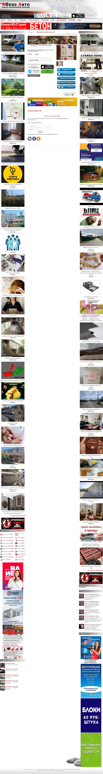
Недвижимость (8, 548)
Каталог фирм (44, 20)
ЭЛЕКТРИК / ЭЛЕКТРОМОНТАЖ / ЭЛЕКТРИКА (12, 184)
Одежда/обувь (8, 543)
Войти (79, 20)
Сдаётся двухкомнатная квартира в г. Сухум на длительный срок (12, 228)
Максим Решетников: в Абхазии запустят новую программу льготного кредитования (92, 597)
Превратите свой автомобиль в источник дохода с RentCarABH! (91, 544)
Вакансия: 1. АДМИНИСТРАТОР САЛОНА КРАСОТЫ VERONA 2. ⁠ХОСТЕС (91, 319)
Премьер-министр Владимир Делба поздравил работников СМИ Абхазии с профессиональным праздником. (92, 605)
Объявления (23, 20)
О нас (52, 20)
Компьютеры (8, 557)
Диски (21, 546)
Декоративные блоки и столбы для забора (91, 566)
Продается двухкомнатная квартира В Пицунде (91, 431)
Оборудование (8, 551)
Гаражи (21, 548)
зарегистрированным (62, 118)
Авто (16, 20)
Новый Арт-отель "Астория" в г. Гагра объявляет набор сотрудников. (12, 511)
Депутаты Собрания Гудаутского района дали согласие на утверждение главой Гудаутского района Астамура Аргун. (93, 620)
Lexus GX (15, 664)
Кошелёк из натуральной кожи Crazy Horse (91, 455)
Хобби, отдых (8, 540)
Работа (21, 551)
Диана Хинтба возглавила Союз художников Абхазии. (92, 613)
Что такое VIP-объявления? (18, 515)
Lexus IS (15, 670)
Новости (10, 20)
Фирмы (21, 559)
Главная (3, 20)
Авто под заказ (7, 534)
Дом (20, 557)
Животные (7, 554)
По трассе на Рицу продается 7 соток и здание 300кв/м (12, 73)
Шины (21, 543)
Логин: (32, 126)
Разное (6, 559)
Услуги (21, 540)
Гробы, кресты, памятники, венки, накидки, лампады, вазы (13, 487)
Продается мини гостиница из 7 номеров (91, 499)
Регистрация (72, 20)
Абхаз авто (42, 770)
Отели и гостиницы (34, 20)
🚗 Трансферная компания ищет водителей (91, 162)
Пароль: (31, 129)
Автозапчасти (8, 537)
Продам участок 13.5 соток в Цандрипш (91, 247)
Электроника (8, 546)
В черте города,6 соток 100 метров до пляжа (91, 361)
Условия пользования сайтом (71, 769)
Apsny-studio (62, 770)
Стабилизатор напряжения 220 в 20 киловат (91, 385)
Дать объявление (61, 20)
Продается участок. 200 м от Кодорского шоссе (12, 97)
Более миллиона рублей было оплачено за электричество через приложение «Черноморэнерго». (92, 627)
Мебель (21, 554)
